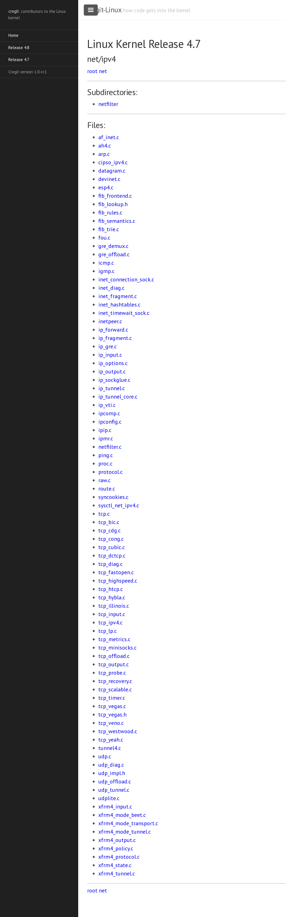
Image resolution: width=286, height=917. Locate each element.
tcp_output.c (113, 664)
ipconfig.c (109, 421)
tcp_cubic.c (111, 547)
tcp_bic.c (108, 522)
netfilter (108, 104)
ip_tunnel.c (111, 388)
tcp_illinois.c (113, 605)
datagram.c (111, 170)
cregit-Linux (104, 9)
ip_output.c (112, 371)
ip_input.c (110, 354)
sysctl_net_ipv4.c (118, 505)
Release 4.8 (18, 47)
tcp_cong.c (111, 538)
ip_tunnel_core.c (117, 396)
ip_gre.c (107, 346)
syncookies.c (113, 497)
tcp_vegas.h (112, 714)
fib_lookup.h (113, 204)
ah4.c (104, 145)
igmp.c (106, 271)
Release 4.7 (18, 59)
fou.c (104, 237)
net (103, 71)
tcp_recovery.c (115, 681)
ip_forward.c (113, 329)
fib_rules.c (110, 212)
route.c (106, 488)
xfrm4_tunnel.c (116, 873)
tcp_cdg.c (109, 530)
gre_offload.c (114, 254)
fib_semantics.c (116, 221)
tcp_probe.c (112, 672)
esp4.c (105, 187)
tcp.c (104, 513)
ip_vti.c (107, 405)
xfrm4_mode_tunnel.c (124, 831)
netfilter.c (109, 446)
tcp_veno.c (111, 723)
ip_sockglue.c (114, 379)
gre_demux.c (113, 246)
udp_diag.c (111, 764)
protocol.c (110, 472)
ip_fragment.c (115, 338)
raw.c (104, 480)
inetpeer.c (110, 321)
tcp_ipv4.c (110, 622)
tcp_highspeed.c (117, 580)
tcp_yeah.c (110, 739)
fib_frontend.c (115, 195)
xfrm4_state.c (115, 865)
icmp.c (106, 262)
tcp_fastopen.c (116, 572)
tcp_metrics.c (114, 639)
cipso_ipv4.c (113, 162)
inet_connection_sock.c (126, 279)
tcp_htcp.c (110, 589)
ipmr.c (105, 438)
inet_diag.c (111, 287)
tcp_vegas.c (112, 706)
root (92, 71)
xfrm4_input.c (115, 806)
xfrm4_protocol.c (119, 856)
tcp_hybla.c (111, 597)
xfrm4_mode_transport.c (128, 823)
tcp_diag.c (110, 564)
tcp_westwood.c (117, 731)
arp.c (104, 154)
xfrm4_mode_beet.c (122, 815)
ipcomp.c (109, 413)
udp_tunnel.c (113, 789)
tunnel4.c (109, 748)
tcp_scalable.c (115, 689)
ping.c (105, 455)
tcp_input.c (111, 614)
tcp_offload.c (114, 656)
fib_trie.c (108, 229)
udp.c (104, 756)
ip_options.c (113, 363)
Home (13, 35)
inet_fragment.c (117, 296)
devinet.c (109, 179)
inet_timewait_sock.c (123, 313)
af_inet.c (108, 137)
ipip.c (104, 430)
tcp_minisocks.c (117, 647)
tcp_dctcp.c (111, 555)
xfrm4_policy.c (115, 848)
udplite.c (109, 798)
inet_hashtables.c (119, 304)
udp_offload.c (114, 781)
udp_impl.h (111, 773)
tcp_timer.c (111, 697)
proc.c (105, 463)
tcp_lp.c (107, 630)
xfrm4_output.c (117, 840)
